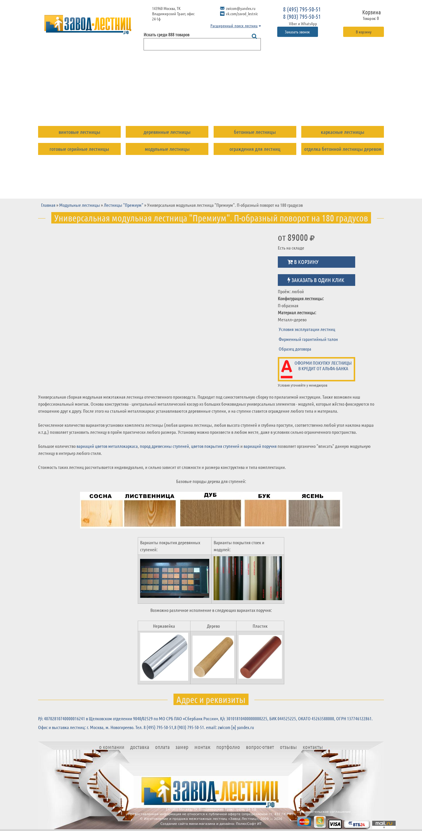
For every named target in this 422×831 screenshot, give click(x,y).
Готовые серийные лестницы (79, 149)
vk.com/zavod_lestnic (242, 13)
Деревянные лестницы (167, 132)
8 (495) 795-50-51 (302, 9)
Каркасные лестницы (342, 132)
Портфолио (237, 106)
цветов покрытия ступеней (215, 446)
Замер (173, 106)
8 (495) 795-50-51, (159, 727)
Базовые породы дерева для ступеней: (211, 481)
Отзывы (316, 106)
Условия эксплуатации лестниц (307, 329)
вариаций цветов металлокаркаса (107, 446)
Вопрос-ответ (278, 106)
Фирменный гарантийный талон (308, 339)
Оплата (146, 106)
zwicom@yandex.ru (241, 8)
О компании (76, 106)
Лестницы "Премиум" (123, 205)
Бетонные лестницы (255, 132)
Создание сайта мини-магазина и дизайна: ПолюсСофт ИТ (211, 824)
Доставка (114, 106)
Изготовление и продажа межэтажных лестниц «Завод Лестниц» (201, 819)
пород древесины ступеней (164, 446)
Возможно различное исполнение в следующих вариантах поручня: (211, 610)
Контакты (349, 106)
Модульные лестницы (167, 149)
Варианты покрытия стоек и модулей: (239, 546)
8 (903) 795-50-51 (302, 16)
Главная (48, 205)
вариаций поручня (260, 446)
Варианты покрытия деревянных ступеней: (170, 546)
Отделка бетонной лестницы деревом (343, 149)
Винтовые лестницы (79, 132)
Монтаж (202, 106)
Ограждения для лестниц (254, 149)
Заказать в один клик (315, 280)
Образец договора (295, 348)
